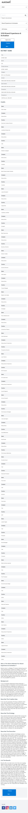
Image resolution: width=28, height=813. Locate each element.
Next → (7, 46)
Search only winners (6, 18)
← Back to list (7, 40)
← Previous (7, 43)
